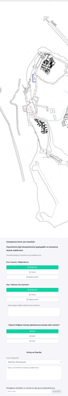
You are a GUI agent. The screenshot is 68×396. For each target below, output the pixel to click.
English (55, 5)
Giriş (61, 5)
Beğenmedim (32, 277)
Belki (32, 336)
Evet (32, 331)
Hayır (32, 341)
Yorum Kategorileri (12, 358)
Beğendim (32, 267)
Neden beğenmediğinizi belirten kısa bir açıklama (24, 305)
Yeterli (32, 272)
